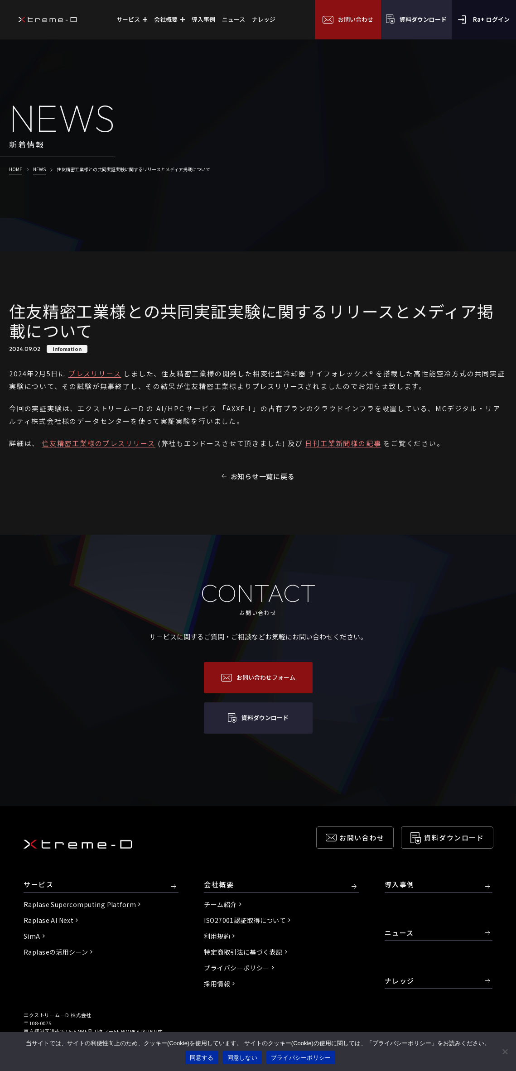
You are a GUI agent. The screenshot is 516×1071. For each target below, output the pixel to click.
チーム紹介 (220, 904)
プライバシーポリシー (236, 967)
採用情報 (217, 983)
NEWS (39, 169)
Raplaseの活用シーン (56, 951)
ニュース (399, 932)
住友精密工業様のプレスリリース (98, 443)
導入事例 (400, 884)
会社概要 (219, 884)
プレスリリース (94, 373)
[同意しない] (504, 1051)
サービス (38, 884)
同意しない (242, 1057)
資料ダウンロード (454, 837)
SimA (32, 936)
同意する (202, 1057)
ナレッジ (400, 980)
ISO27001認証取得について (245, 920)
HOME (15, 169)
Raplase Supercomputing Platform (80, 904)
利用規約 (217, 936)
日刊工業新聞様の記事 (343, 443)
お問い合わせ (361, 837)
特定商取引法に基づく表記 (243, 951)
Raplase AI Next (48, 920)
